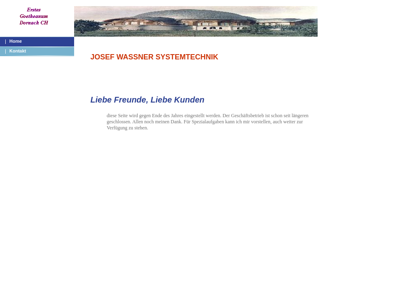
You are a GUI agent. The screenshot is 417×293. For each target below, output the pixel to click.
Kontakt (17, 50)
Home (15, 41)
